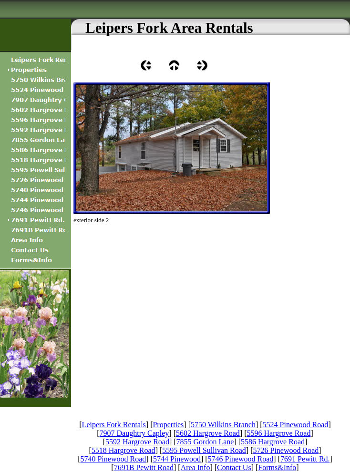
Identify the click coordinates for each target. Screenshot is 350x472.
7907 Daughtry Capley (134, 433)
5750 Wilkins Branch (223, 425)
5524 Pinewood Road (296, 425)
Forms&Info (277, 467)
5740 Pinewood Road (113, 459)
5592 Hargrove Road (137, 442)
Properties (168, 425)
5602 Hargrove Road (208, 433)
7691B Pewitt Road (144, 467)
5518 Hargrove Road (123, 450)
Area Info (195, 467)
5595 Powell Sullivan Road (204, 450)
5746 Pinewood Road (241, 459)
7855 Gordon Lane (205, 442)
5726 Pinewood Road (286, 450)
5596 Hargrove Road (279, 433)
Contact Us (234, 467)
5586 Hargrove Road (273, 442)
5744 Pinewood (177, 459)
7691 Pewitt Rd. (305, 459)
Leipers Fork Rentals (114, 425)
